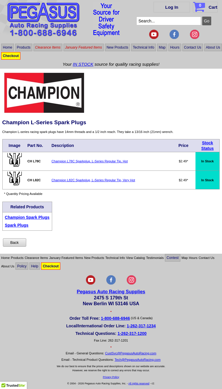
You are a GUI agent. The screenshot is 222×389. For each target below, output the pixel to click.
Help (34, 266)
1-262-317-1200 (132, 333)
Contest (173, 258)
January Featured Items (83, 47)
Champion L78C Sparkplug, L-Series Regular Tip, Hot (90, 161)
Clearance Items (47, 47)
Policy (22, 266)
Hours (174, 47)
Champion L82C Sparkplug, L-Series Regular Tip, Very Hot (93, 180)
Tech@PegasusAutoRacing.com (137, 359)
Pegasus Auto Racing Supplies (111, 291)
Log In (171, 7)
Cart (205, 6)
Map (162, 47)
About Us (213, 47)
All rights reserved (138, 383)
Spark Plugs (17, 225)
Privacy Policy (111, 377)
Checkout (11, 56)
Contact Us (192, 47)
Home (7, 47)
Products (23, 47)
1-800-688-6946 (115, 318)
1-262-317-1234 (141, 326)
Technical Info (143, 47)
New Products (117, 47)
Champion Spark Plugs (27, 217)
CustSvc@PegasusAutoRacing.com (130, 353)
